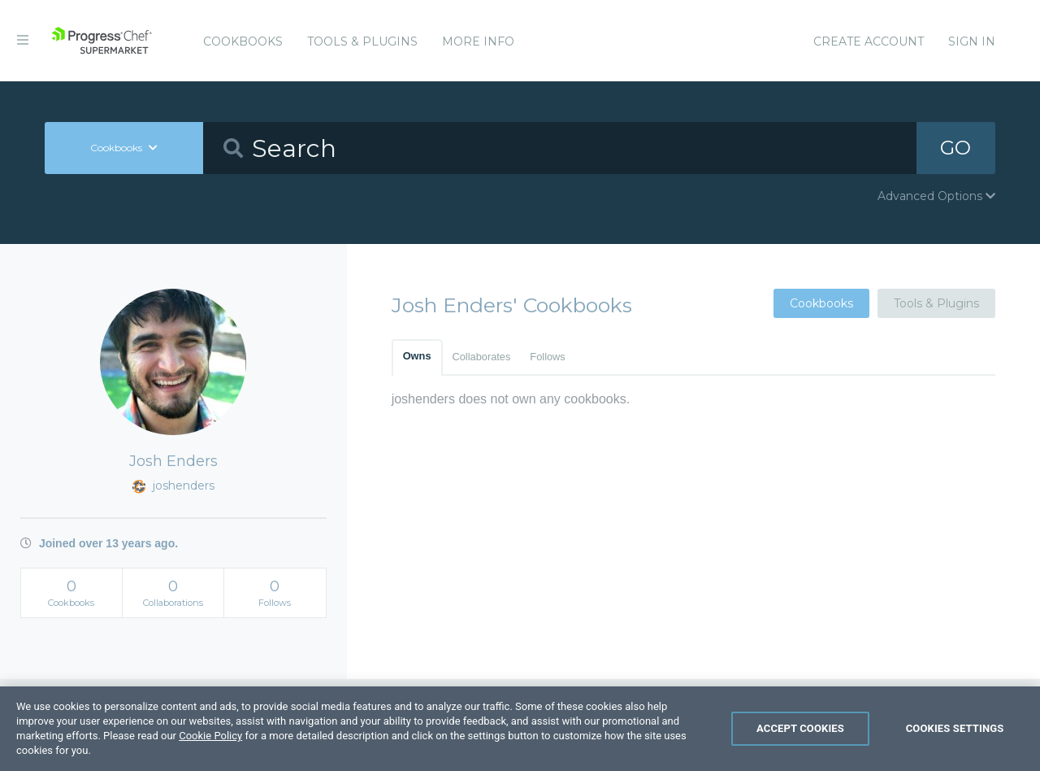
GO (955, 147)
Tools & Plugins (362, 41)
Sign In (971, 41)
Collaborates (482, 357)
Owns (417, 356)
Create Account (868, 41)
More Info (478, 41)
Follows (547, 357)
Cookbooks (243, 41)
